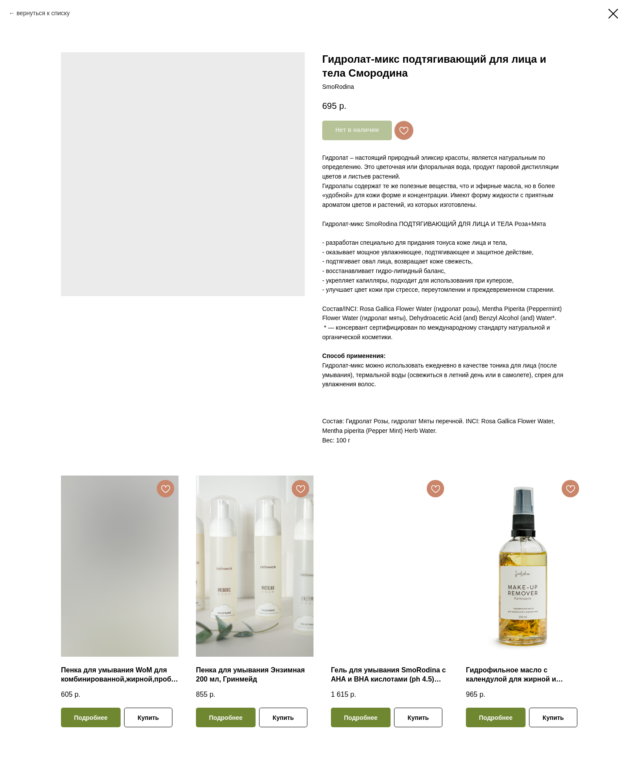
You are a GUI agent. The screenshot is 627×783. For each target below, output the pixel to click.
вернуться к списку (43, 13)
